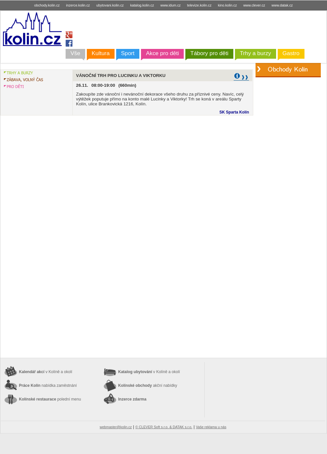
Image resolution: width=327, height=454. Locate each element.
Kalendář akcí (45, 372)
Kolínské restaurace (50, 399)
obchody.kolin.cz (47, 5)
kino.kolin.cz (227, 5)
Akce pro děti (162, 53)
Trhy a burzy (255, 53)
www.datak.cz (282, 5)
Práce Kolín (48, 385)
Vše (75, 53)
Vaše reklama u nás (211, 427)
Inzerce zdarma (132, 399)
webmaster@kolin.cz (116, 427)
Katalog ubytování (149, 372)
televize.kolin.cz (199, 5)
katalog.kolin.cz (142, 5)
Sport (127, 53)
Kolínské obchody (147, 385)
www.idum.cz (170, 5)
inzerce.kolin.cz (78, 5)
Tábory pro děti (209, 53)
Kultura (101, 53)
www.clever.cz (254, 5)
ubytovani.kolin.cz (110, 5)
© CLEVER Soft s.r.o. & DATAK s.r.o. (163, 427)
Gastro (291, 53)
